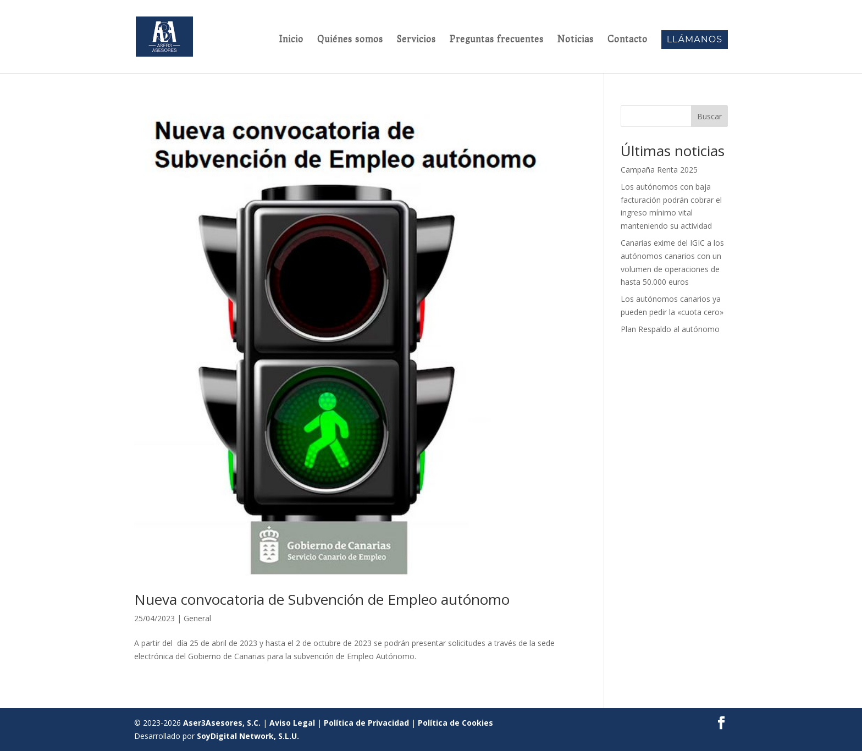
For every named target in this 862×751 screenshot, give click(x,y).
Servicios (416, 39)
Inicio (291, 39)
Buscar (709, 116)
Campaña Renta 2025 (659, 169)
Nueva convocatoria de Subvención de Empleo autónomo (322, 599)
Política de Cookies (455, 722)
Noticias (575, 39)
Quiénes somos (350, 39)
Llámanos (694, 39)
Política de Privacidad (366, 722)
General (197, 618)
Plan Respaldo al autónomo (670, 329)
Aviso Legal (292, 722)
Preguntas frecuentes (497, 39)
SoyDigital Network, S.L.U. (248, 736)
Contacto (627, 39)
